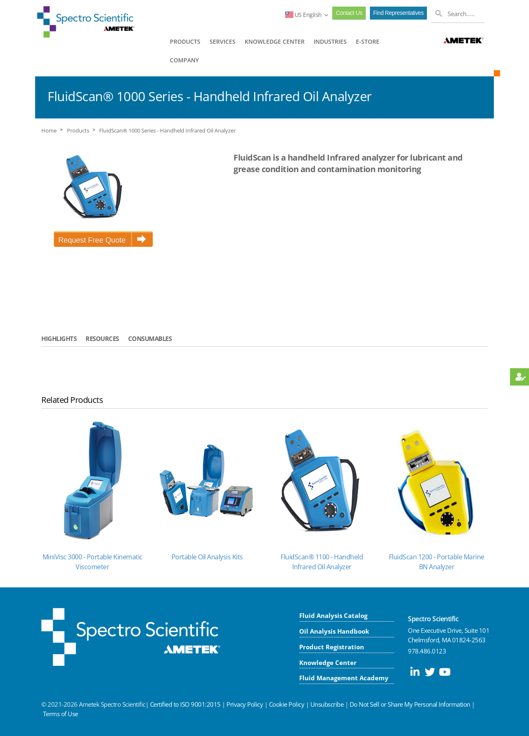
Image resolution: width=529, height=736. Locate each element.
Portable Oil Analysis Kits (207, 556)
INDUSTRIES (330, 41)
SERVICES (223, 41)
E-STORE (367, 41)
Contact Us (349, 12)
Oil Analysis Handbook (334, 631)
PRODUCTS (185, 41)
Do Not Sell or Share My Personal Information (410, 704)
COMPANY (184, 60)
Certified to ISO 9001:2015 (185, 704)
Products (78, 130)
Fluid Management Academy (343, 678)
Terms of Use (60, 714)
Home (49, 130)
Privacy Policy (244, 704)
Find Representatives (398, 12)
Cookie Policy (287, 704)
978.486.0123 (427, 651)
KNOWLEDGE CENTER (275, 41)
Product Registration (331, 647)
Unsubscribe (327, 704)
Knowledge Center (328, 662)
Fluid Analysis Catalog (333, 615)
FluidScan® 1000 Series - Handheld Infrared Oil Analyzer (167, 130)
